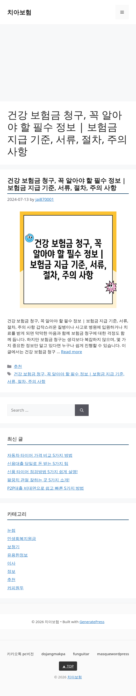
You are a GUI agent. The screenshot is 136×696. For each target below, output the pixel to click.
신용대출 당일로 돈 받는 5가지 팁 (37, 463)
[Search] (82, 410)
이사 (11, 563)
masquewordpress (113, 653)
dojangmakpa (53, 653)
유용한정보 (17, 555)
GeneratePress (91, 621)
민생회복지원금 (21, 538)
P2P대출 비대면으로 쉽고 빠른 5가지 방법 (45, 488)
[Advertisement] (68, 60)
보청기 (13, 546)
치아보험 (19, 12)
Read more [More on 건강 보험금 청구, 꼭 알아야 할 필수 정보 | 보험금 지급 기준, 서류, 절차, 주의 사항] (71, 351)
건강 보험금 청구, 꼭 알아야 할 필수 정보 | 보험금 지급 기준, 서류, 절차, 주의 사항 (66, 184)
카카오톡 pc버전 (20, 653)
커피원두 (15, 588)
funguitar (81, 653)
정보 (11, 571)
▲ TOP (68, 666)
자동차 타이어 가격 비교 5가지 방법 (39, 455)
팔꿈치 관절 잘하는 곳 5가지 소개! (38, 480)
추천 (18, 366)
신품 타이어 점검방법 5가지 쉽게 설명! (42, 471)
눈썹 (11, 530)
